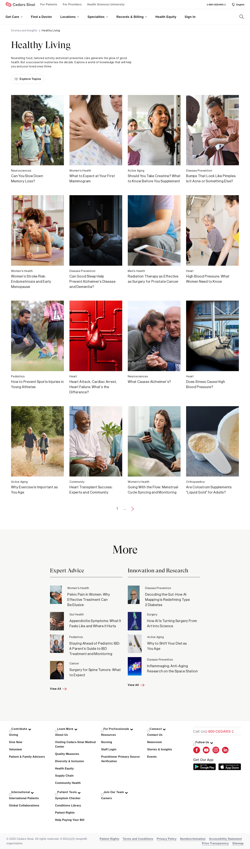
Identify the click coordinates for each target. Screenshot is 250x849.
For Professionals (118, 729)
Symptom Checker (68, 798)
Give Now (15, 742)
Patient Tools (69, 792)
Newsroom (154, 742)
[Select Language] (237, 4)
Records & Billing (131, 17)
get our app (203, 760)
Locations (69, 17)
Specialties (98, 17)
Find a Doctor (41, 17)
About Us (61, 734)
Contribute (21, 729)
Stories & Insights (159, 749)
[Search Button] (241, 17)
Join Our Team (115, 792)
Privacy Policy (167, 838)
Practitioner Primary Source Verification (120, 759)
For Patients (48, 4)
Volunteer (15, 749)
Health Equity (165, 17)
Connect (157, 729)
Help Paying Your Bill (69, 819)
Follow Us (204, 742)
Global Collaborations (24, 805)
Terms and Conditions (138, 838)
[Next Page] (133, 509)
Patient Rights (65, 812)
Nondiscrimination (193, 838)
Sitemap (238, 843)
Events (152, 756)
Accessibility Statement (225, 838)
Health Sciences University (106, 4)
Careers (106, 798)
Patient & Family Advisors (27, 756)
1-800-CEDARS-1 (216, 4)
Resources (108, 734)
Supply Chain (64, 775)
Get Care (14, 17)
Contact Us (154, 734)
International (22, 792)
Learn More (67, 729)
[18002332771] (213, 731)
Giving (13, 734)
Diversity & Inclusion (69, 761)
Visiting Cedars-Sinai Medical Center (75, 744)
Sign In (190, 17)
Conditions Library (68, 805)
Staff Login (108, 749)
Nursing (106, 742)
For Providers (72, 4)
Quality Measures (67, 753)
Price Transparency (215, 843)
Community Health (68, 782)
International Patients (24, 798)
